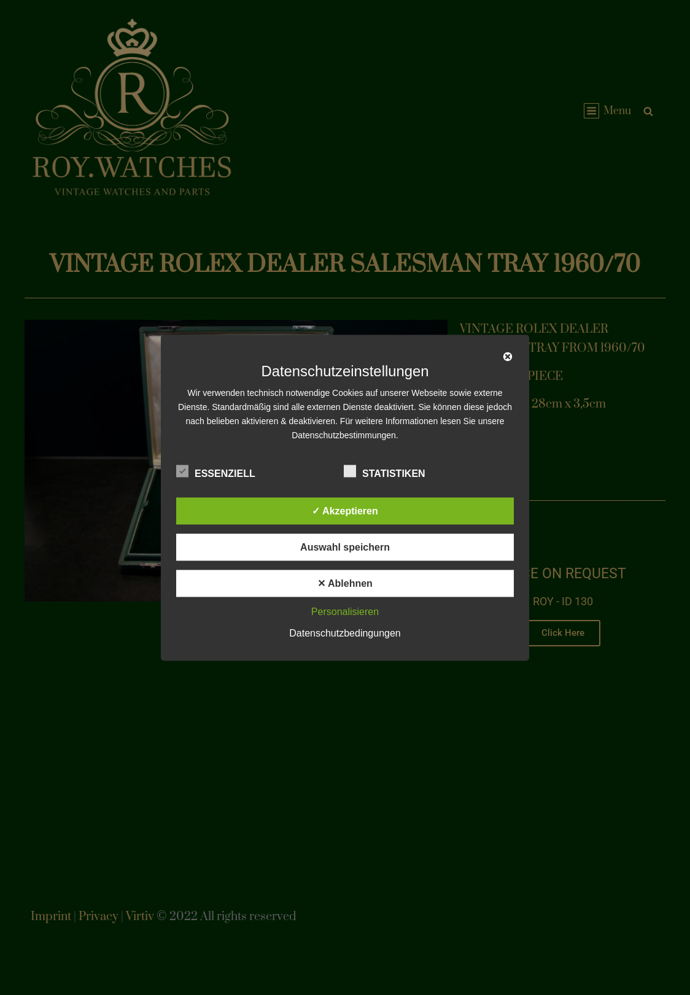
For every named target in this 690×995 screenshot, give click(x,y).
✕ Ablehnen (345, 583)
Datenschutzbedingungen (344, 632)
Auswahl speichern (345, 546)
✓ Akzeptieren (345, 510)
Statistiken (384, 470)
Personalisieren (345, 611)
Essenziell (215, 470)
